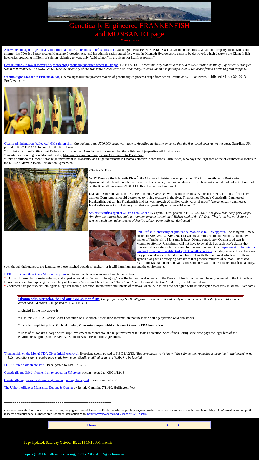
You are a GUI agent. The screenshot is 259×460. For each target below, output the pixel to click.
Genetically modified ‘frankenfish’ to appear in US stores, (42, 372)
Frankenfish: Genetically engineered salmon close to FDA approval (181, 232)
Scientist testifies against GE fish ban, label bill (120, 213)
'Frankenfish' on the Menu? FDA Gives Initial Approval (41, 353)
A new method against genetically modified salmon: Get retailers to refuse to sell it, (60, 50)
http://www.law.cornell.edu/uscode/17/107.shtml (117, 413)
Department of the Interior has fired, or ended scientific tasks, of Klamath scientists (196, 249)
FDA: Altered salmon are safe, (24, 365)
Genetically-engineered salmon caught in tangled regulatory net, (47, 380)
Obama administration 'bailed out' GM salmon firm (38, 143)
